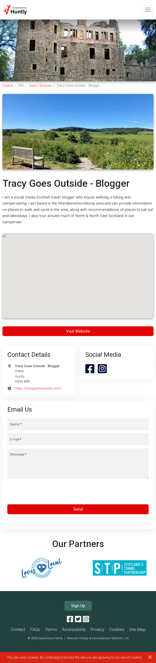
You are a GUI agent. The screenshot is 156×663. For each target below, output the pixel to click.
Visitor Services (40, 85)
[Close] (150, 657)
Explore (7, 85)
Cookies (116, 629)
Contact (18, 629)
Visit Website (78, 331)
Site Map (137, 629)
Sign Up (78, 605)
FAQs (35, 629)
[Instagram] (86, 619)
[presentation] (78, 492)
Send (78, 509)
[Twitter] (78, 619)
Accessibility (74, 629)
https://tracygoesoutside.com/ (38, 388)
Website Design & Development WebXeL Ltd (97, 638)
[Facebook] (70, 619)
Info (21, 85)
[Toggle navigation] (148, 9)
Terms (51, 629)
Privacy (97, 629)
